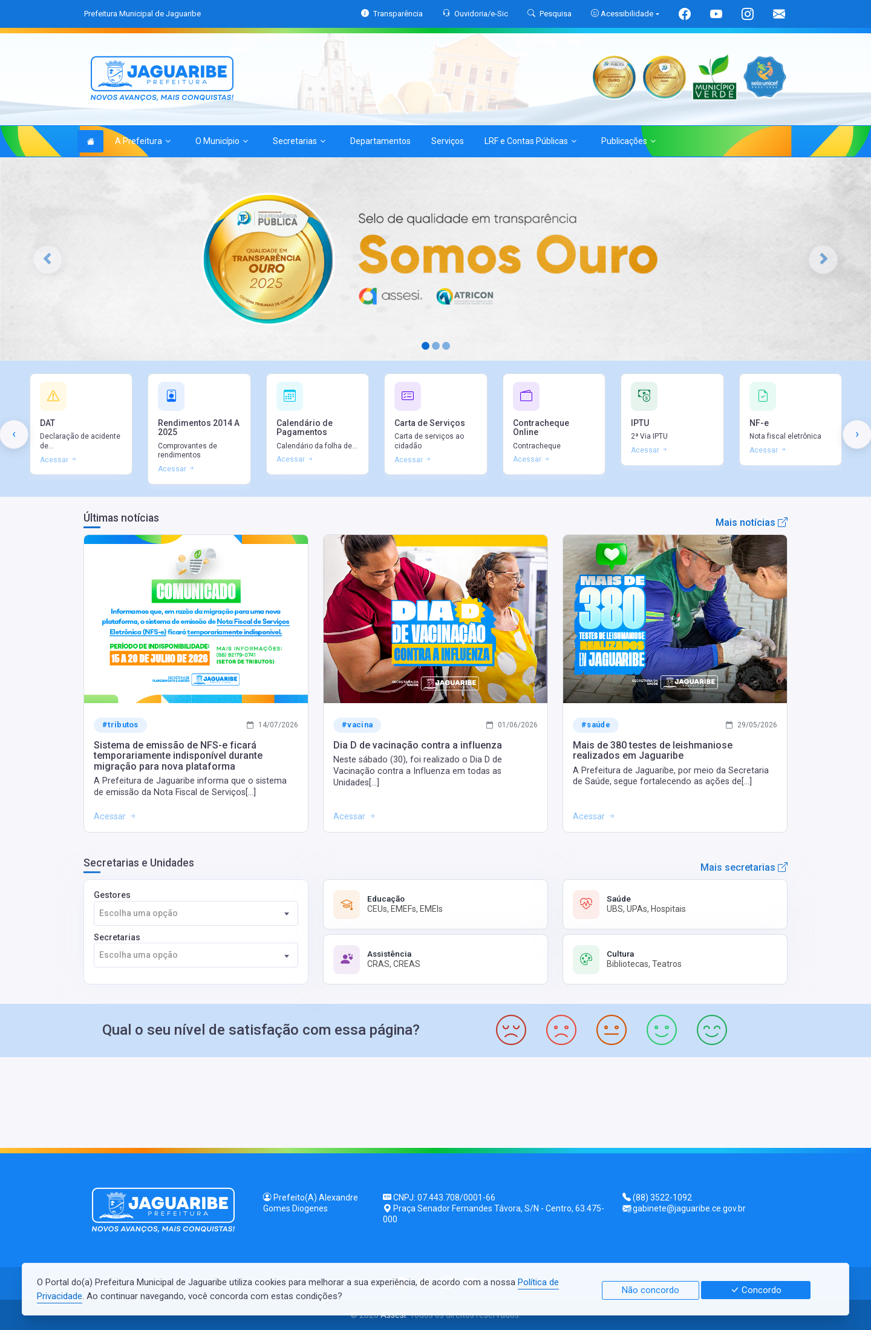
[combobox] (196, 913)
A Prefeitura (143, 141)
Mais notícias (752, 522)
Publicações (628, 141)
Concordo (755, 1290)
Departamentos (380, 141)
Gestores (196, 907)
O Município (221, 141)
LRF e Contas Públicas (530, 141)
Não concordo (650, 1290)
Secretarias (299, 141)
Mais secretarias (744, 867)
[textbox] (196, 913)
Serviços (447, 141)
